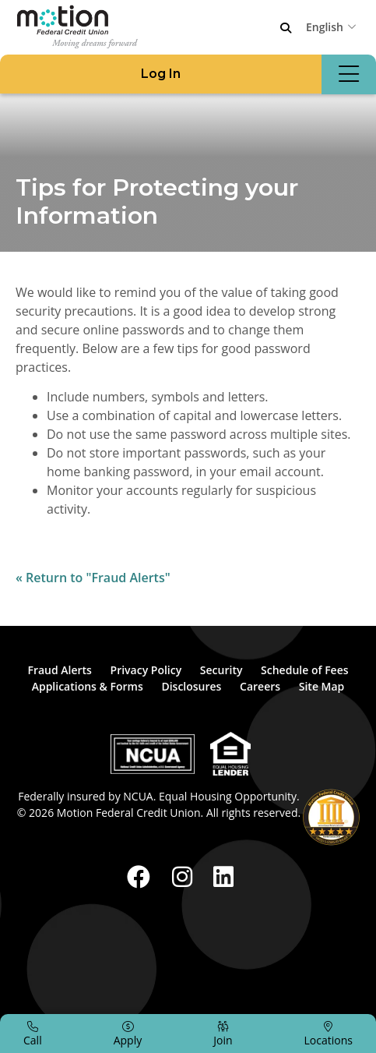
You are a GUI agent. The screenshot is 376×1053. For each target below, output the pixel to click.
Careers (260, 686)
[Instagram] (185, 876)
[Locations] (328, 1033)
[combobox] (333, 26)
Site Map (322, 686)
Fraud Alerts (59, 670)
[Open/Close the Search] (286, 28)
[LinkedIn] (223, 876)
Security (221, 670)
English (324, 26)
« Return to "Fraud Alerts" (93, 577)
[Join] (222, 1033)
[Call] (32, 1033)
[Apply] (128, 1033)
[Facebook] (141, 876)
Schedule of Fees (304, 670)
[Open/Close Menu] (349, 74)
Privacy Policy (146, 670)
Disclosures (191, 686)
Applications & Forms (87, 686)
